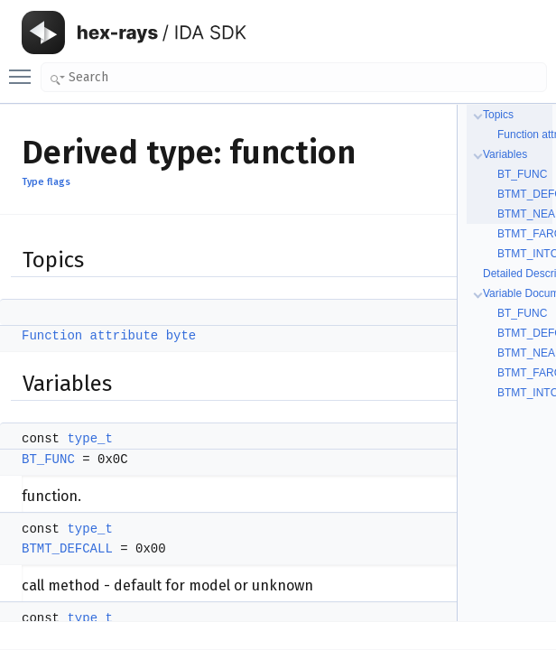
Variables (505, 154)
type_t (89, 439)
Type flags (46, 182)
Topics (498, 114)
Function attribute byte (109, 336)
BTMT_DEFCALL (67, 549)
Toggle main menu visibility (24, 69)
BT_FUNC (48, 459)
